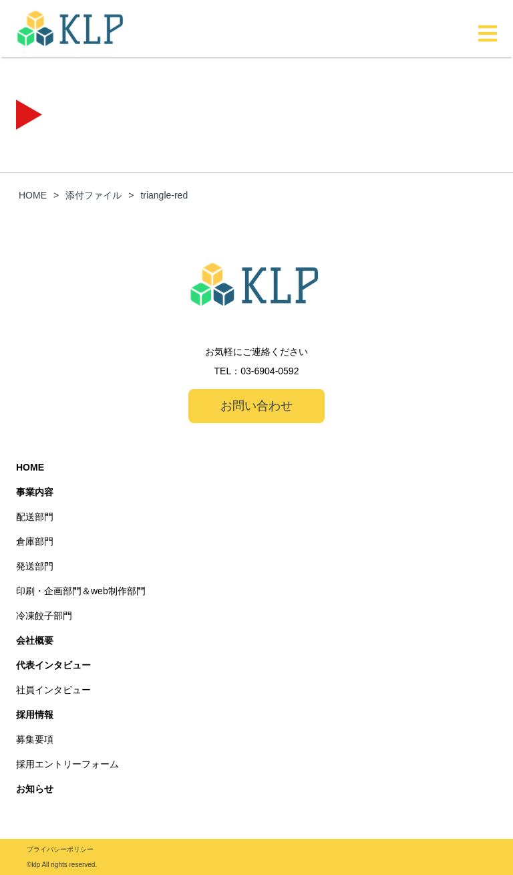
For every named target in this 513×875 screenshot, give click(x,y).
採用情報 (34, 714)
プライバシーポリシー (60, 849)
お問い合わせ (256, 405)
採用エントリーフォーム (67, 764)
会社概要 (34, 640)
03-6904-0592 (269, 371)
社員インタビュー (53, 689)
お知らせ (34, 788)
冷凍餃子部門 (44, 615)
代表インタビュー (53, 665)
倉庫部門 (34, 541)
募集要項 (34, 739)
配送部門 (34, 516)
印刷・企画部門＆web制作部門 (81, 591)
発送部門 (34, 566)
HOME (30, 467)
